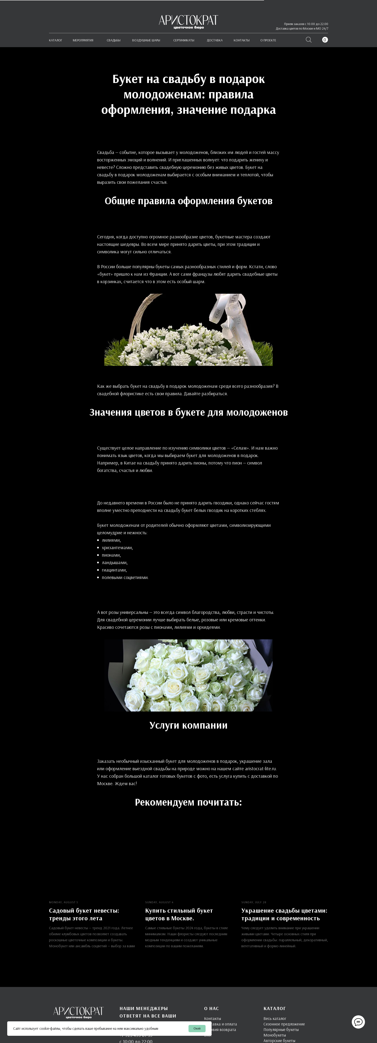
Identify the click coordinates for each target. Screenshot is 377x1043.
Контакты (212, 1018)
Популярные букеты (281, 1029)
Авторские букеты (279, 1040)
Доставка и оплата (220, 1023)
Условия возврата (220, 1029)
